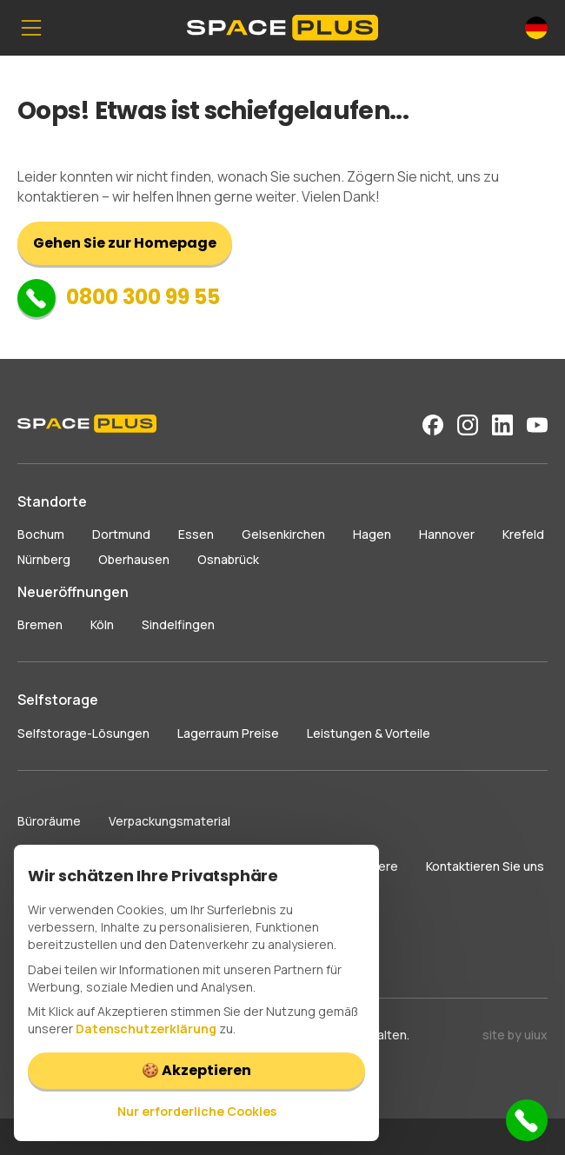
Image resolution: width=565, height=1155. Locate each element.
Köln (102, 624)
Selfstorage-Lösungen (83, 733)
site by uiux (515, 1034)
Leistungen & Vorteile (368, 733)
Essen (196, 534)
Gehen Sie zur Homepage (124, 243)
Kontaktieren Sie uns (485, 866)
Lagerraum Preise (228, 733)
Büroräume (49, 821)
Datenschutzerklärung (146, 1028)
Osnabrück (228, 559)
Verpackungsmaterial (169, 821)
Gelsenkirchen (283, 534)
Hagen (372, 534)
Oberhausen (134, 559)
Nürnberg (43, 559)
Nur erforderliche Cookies (196, 1111)
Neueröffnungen (73, 591)
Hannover (447, 534)
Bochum (40, 534)
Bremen (40, 624)
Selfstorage (57, 699)
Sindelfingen (178, 624)
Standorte (52, 501)
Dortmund (121, 534)
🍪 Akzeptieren (196, 1070)
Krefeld (523, 534)
